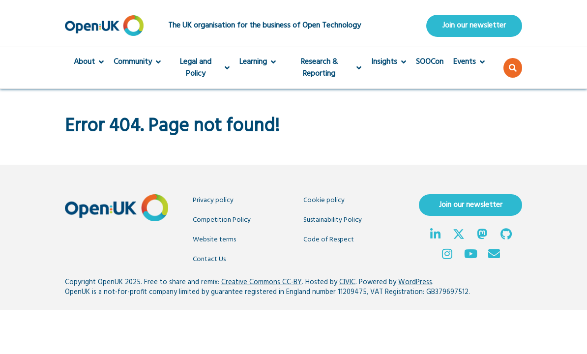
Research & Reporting (324, 68)
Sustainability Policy (332, 220)
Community (137, 62)
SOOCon (429, 62)
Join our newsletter (474, 25)
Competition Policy (222, 220)
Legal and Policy (200, 68)
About (89, 62)
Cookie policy (324, 200)
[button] (512, 68)
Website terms (214, 239)
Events (469, 62)
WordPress (415, 282)
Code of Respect (328, 239)
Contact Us (209, 259)
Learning (257, 62)
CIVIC (347, 282)
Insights (388, 62)
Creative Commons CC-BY (261, 282)
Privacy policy (213, 200)
